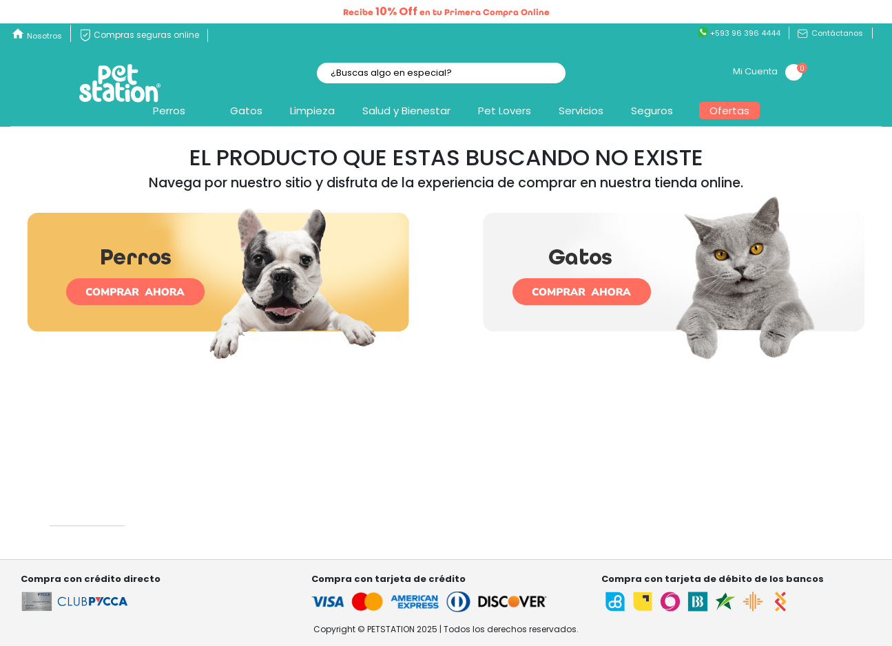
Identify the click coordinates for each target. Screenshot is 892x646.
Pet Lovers (504, 110)
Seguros (652, 110)
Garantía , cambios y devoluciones (427, 512)
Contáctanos (830, 33)
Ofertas (729, 110)
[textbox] (441, 73)
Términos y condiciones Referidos (783, 512)
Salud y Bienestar (406, 110)
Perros (169, 110)
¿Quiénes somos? (210, 499)
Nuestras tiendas (207, 512)
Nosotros (44, 35)
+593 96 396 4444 (739, 33)
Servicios (581, 110)
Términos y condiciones (760, 499)
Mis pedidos (555, 499)
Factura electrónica (751, 525)
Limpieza (312, 110)
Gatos (246, 110)
